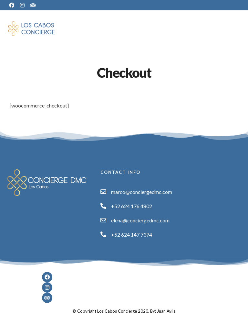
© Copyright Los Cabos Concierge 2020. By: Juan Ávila (124, 311)
